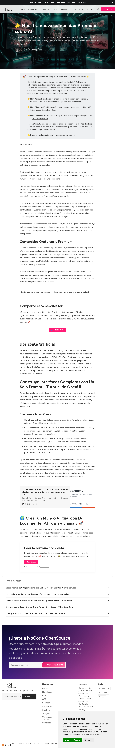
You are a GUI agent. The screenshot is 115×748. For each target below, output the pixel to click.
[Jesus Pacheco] (20, 50)
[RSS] (102, 697)
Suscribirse (31, 562)
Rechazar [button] (77, 740)
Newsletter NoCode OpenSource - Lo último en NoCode (41, 743)
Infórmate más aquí (40, 118)
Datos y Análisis (81, 710)
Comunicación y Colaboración (85, 689)
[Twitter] (103, 692)
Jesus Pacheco (38, 49)
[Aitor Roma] (17, 50)
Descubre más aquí (50, 110)
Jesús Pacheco (38, 367)
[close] (112, 2)
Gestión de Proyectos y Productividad (84, 695)
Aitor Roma (28, 49)
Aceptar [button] (67, 740)
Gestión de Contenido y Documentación (85, 703)
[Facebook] (104, 688)
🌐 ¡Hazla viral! (57, 330)
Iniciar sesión (44, 567)
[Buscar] (98, 9)
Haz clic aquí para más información (66, 102)
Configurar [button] (88, 740)
